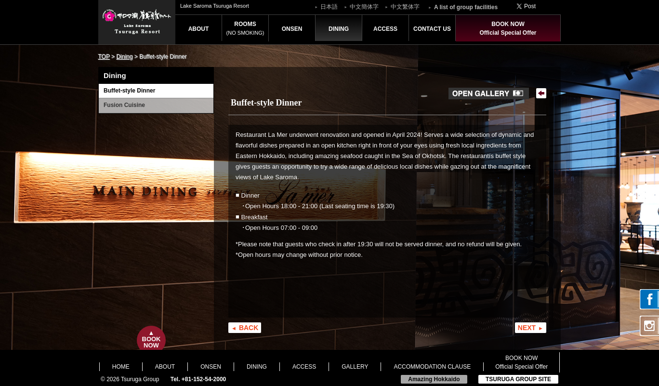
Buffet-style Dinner (129, 90)
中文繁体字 (405, 6)
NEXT (527, 328)
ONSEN (292, 29)
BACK (248, 328)
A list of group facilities (466, 7)
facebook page (649, 299)
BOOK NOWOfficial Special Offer (507, 28)
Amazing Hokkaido (434, 379)
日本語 (329, 6)
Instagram (649, 326)
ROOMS (245, 28)
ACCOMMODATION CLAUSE (432, 366)
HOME (121, 366)
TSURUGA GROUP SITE (518, 379)
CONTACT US (432, 29)
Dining (125, 56)
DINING (339, 29)
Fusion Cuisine (124, 105)
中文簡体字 (364, 6)
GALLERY (355, 366)
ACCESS (385, 29)
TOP (104, 56)
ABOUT (198, 29)
